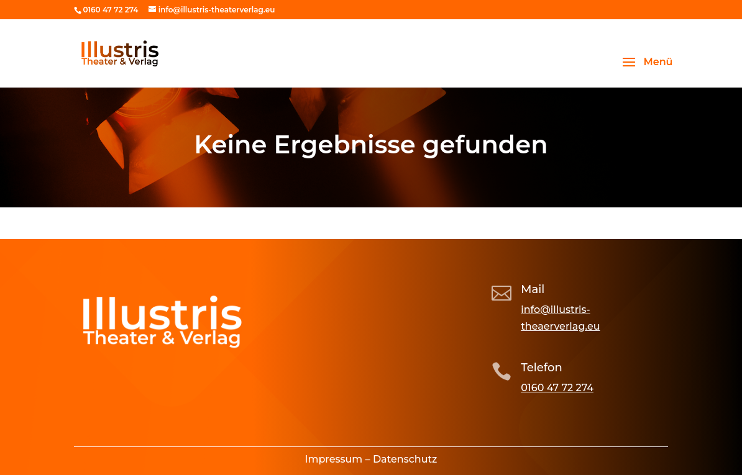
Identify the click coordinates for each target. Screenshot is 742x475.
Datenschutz (405, 459)
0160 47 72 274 (557, 388)
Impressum (334, 459)
